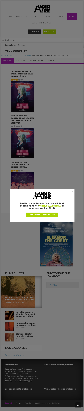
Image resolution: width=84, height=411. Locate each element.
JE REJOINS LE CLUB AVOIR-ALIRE (42, 214)
